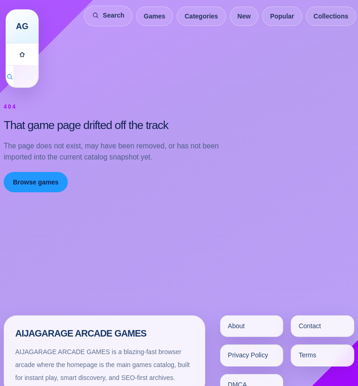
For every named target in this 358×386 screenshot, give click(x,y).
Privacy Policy (248, 355)
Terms (307, 355)
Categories (201, 16)
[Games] (22, 54)
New (244, 16)
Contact (309, 326)
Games (155, 16)
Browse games (36, 182)
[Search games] (9, 76)
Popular (282, 16)
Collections (331, 16)
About (236, 326)
